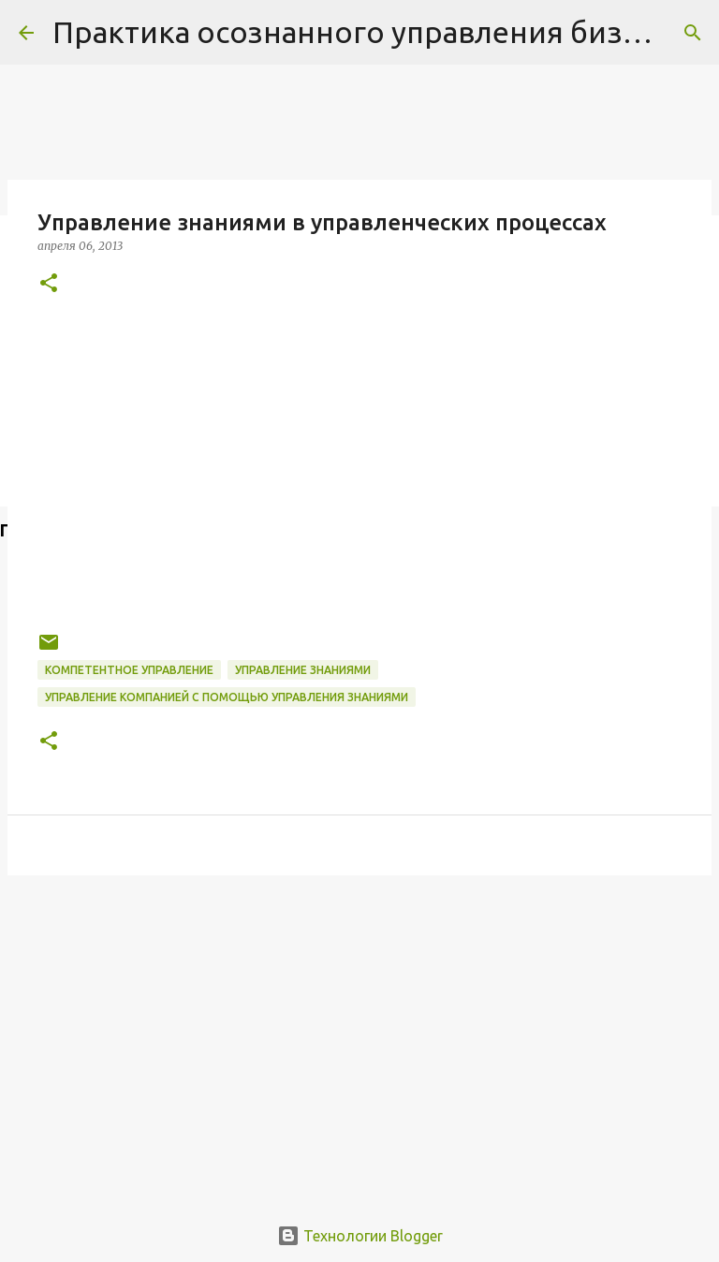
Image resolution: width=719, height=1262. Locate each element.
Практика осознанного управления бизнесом (382, 32)
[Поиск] (693, 32)
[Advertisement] (359, 1034)
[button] (48, 284)
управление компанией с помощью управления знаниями (226, 697)
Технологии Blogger (360, 1235)
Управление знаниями (303, 670)
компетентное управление (129, 670)
